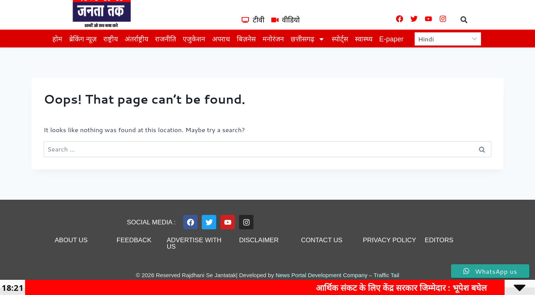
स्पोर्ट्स (340, 39)
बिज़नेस (246, 39)
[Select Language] (448, 39)
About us (71, 240)
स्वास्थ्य (363, 39)
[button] (464, 19)
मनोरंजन (273, 39)
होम (57, 39)
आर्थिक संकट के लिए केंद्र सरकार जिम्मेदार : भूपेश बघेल (421, 287)
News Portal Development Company (321, 275)
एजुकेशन (194, 39)
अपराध (221, 39)
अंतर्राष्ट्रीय (136, 39)
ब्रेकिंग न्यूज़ (83, 39)
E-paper (391, 39)
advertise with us (194, 243)
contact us (321, 240)
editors (439, 240)
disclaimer (259, 240)
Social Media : (151, 222)
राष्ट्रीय (110, 39)
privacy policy (389, 240)
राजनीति (165, 39)
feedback (134, 240)
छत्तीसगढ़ (308, 39)
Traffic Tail (386, 275)
